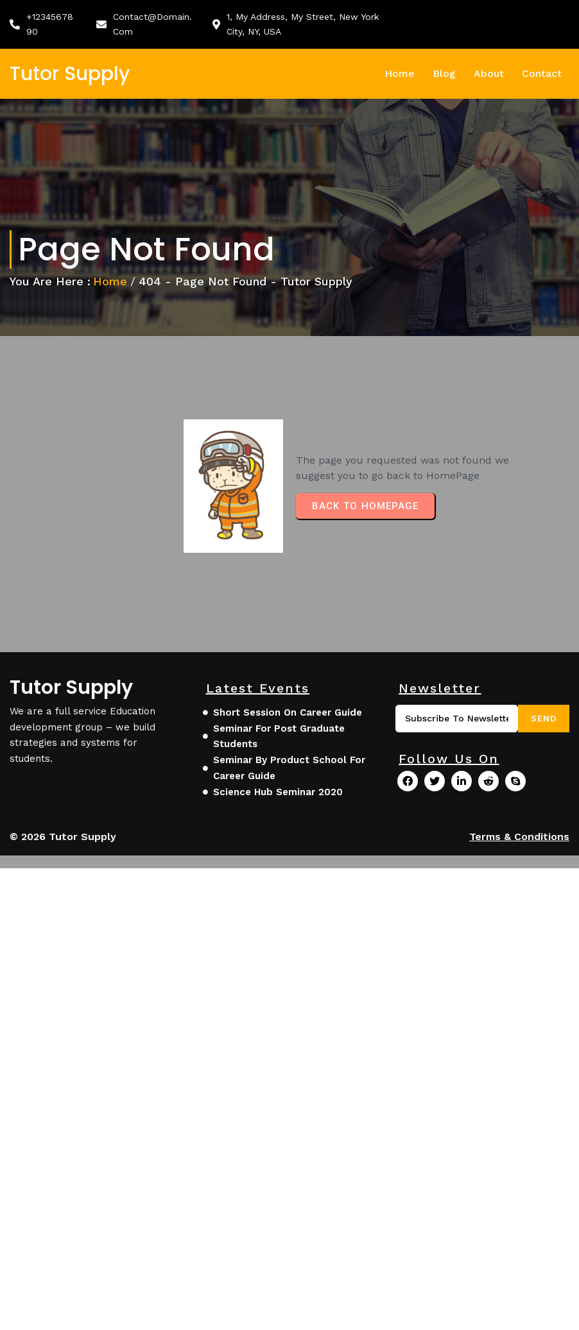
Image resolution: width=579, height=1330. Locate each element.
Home (110, 281)
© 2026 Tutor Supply (63, 836)
